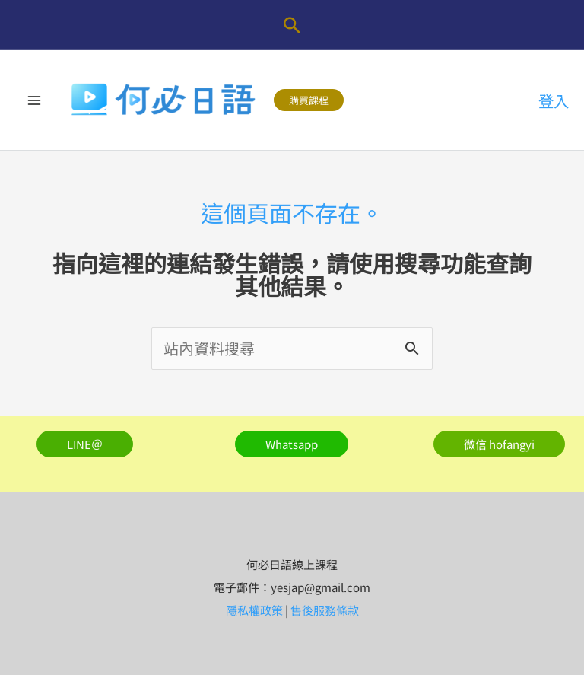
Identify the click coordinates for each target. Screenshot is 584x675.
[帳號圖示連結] (553, 100)
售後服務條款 (324, 610)
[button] (292, 25)
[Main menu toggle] (34, 100)
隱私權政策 (254, 610)
